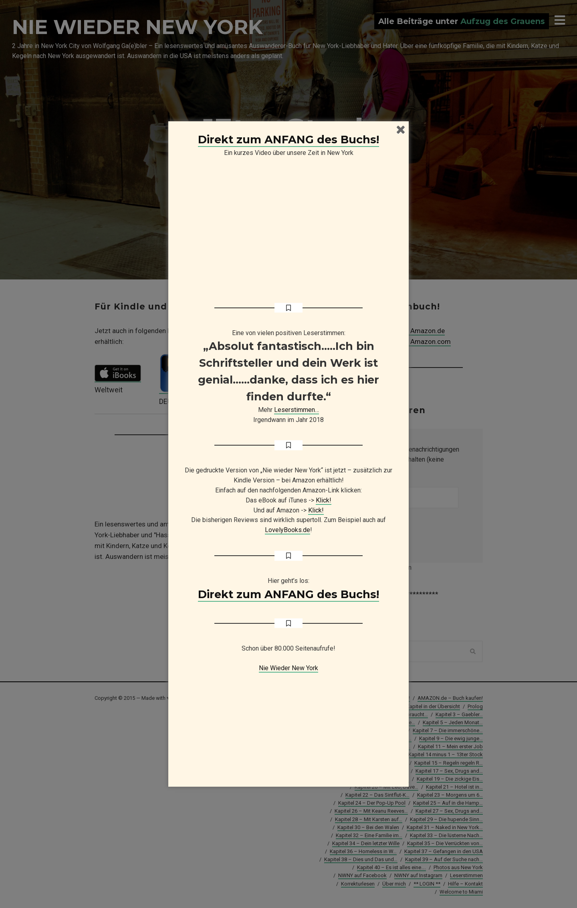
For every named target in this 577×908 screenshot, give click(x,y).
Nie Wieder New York (288, 668)
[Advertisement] (288, 723)
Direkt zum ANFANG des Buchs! (288, 139)
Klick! (323, 500)
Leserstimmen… (296, 410)
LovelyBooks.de (287, 530)
